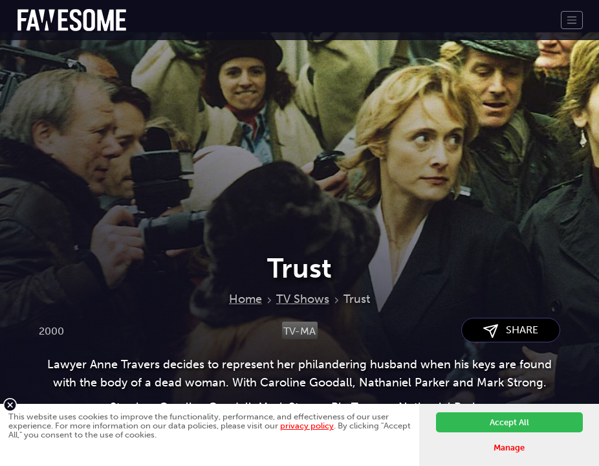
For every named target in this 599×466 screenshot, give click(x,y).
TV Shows (302, 299)
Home (245, 299)
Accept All (509, 422)
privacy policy (307, 425)
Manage (509, 447)
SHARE (510, 330)
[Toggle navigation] (572, 20)
